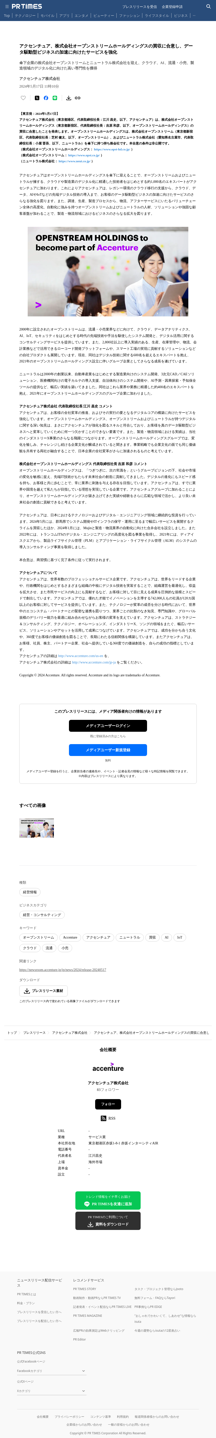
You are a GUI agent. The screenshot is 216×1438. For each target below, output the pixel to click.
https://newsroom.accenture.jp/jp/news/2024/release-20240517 (62, 970)
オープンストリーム (38, 937)
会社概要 (43, 1416)
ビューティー (103, 15)
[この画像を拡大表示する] (36, 828)
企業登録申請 (172, 6)
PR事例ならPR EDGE (148, 1307)
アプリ (64, 15)
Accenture (70, 937)
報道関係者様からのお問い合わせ (157, 1416)
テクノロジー (25, 15)
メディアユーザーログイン (108, 726)
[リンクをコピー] (78, 98)
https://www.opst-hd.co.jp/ (112, 149)
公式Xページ (25, 1381)
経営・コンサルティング (42, 915)
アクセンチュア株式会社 (69, 1033)
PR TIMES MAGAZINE (87, 1316)
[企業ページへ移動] (108, 1068)
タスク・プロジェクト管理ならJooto (158, 1289)
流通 (49, 948)
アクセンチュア (98, 937)
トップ (12, 1033)
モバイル (47, 15)
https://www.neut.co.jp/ (74, 161)
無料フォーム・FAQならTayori (154, 1298)
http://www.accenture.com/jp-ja (94, 662)
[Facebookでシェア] (46, 98)
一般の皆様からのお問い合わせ (129, 1424)
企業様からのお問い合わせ (84, 1424)
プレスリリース (34, 1033)
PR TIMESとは (26, 1294)
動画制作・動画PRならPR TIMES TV (97, 1298)
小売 (65, 948)
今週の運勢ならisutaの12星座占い (157, 1330)
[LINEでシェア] (55, 98)
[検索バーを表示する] (208, 6)
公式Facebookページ (31, 1361)
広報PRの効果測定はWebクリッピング (99, 1330)
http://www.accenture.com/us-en (80, 656)
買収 (152, 937)
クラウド (30, 948)
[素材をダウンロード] (69, 98)
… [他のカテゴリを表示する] (194, 14)
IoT (179, 937)
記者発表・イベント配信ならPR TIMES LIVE (102, 1307)
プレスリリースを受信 (139, 6)
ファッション (129, 15)
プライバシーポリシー (69, 1416)
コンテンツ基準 (100, 1416)
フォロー (108, 1104)
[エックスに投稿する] (37, 98)
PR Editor (79, 1339)
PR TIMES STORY (84, 1289)
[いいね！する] (23, 98)
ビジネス (181, 15)
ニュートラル (129, 937)
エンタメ (81, 15)
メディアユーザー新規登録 (108, 750)
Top (7, 15)
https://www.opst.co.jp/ (84, 155)
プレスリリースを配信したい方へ (39, 1321)
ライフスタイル (157, 15)
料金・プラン (26, 1303)
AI (167, 937)
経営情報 (30, 892)
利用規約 (123, 1416)
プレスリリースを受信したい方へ (39, 1312)
